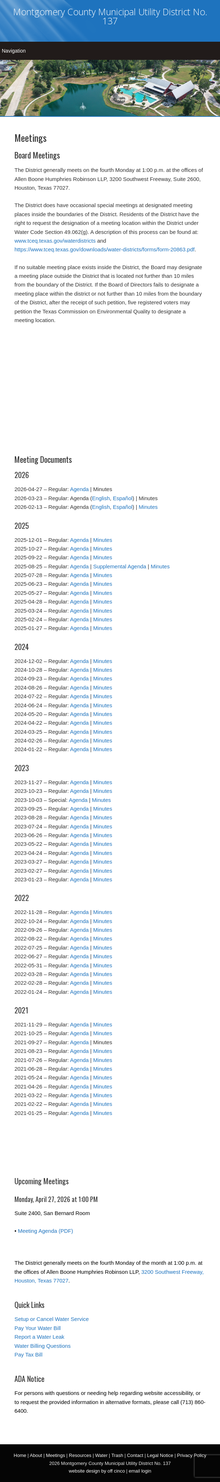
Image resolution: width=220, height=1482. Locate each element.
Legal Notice (160, 1455)
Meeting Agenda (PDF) (45, 1231)
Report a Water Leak (39, 1337)
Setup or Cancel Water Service (51, 1319)
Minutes (148, 507)
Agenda (79, 489)
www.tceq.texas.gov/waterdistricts (55, 241)
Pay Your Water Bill (37, 1328)
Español (122, 498)
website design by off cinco (97, 1471)
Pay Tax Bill (28, 1354)
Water (101, 1455)
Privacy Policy (191, 1455)
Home (20, 1455)
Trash (117, 1455)
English (101, 498)
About (36, 1455)
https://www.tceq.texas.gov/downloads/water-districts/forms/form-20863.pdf (104, 249)
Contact (135, 1455)
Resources (80, 1455)
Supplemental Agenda (119, 566)
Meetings (55, 1455)
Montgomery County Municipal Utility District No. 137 (110, 16)
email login (140, 1471)
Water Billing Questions (42, 1346)
